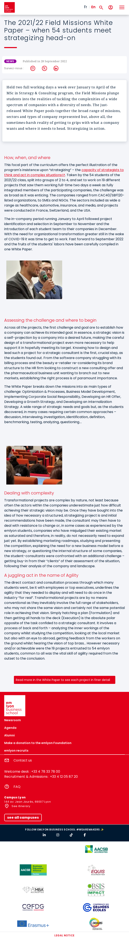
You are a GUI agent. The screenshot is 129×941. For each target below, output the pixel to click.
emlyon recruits (16, 750)
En (93, 6)
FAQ (16, 786)
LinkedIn (56, 68)
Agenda (10, 728)
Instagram (33, 68)
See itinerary (20, 806)
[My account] (110, 7)
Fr (85, 6)
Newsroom (12, 720)
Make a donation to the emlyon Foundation (37, 743)
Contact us (22, 760)
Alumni (9, 735)
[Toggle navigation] (121, 7)
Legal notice (64, 935)
